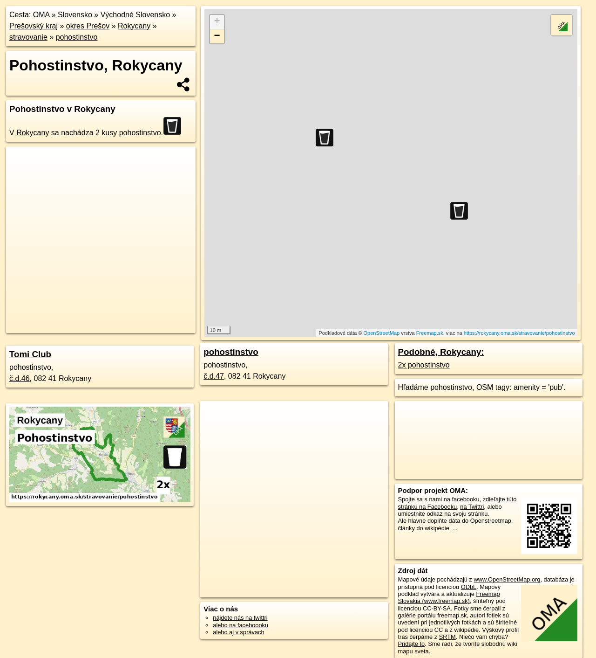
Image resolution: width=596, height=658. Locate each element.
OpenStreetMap (382, 333)
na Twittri (472, 506)
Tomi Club (30, 354)
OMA (41, 15)
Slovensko (75, 15)
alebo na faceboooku (240, 625)
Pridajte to (411, 643)
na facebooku (462, 499)
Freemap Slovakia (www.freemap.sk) (449, 597)
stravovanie (28, 37)
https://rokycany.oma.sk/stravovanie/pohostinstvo (519, 333)
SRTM (447, 636)
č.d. (19, 378)
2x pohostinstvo (424, 365)
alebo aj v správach (238, 632)
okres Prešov (87, 26)
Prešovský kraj (33, 26)
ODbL (468, 586)
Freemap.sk (429, 333)
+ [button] (217, 22)
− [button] (217, 36)
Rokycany (134, 26)
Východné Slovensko (135, 15)
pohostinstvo (77, 37)
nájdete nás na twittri (240, 617)
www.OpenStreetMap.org (507, 579)
